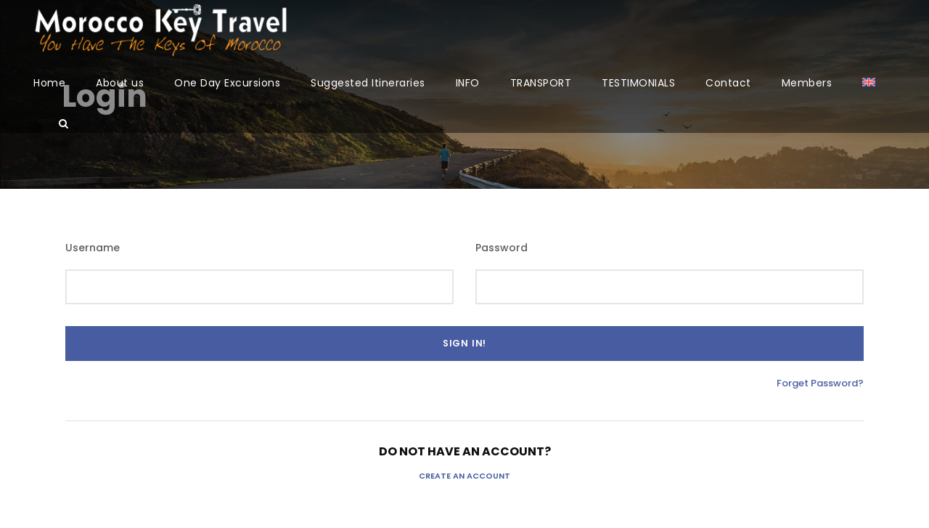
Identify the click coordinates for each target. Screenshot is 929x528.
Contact (728, 83)
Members (807, 83)
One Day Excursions (227, 83)
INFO (468, 83)
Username (92, 247)
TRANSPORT (541, 83)
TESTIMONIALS (638, 83)
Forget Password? (820, 383)
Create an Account (464, 476)
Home (49, 83)
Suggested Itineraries (368, 83)
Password (501, 247)
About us (120, 83)
